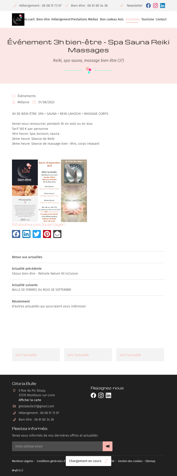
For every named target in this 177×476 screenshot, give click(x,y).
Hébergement (59, 19)
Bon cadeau (107, 19)
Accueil (28, 19)
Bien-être (42, 19)
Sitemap (162, 461)
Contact (160, 19)
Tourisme (146, 19)
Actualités (132, 19)
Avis (120, 19)
